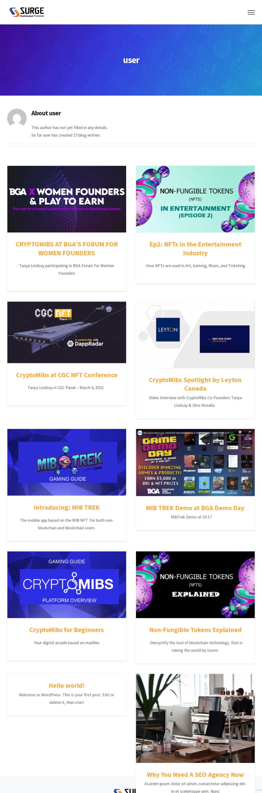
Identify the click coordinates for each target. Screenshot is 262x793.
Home (75, 744)
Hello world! (117, 606)
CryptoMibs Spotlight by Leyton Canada (157, 379)
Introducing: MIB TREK (92, 465)
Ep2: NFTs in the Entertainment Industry (183, 248)
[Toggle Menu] (251, 12)
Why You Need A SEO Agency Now (157, 729)
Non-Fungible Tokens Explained (183, 587)
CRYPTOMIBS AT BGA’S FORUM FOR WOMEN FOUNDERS (67, 248)
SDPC (171, 763)
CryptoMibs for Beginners (66, 587)
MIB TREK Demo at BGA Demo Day (208, 465)
